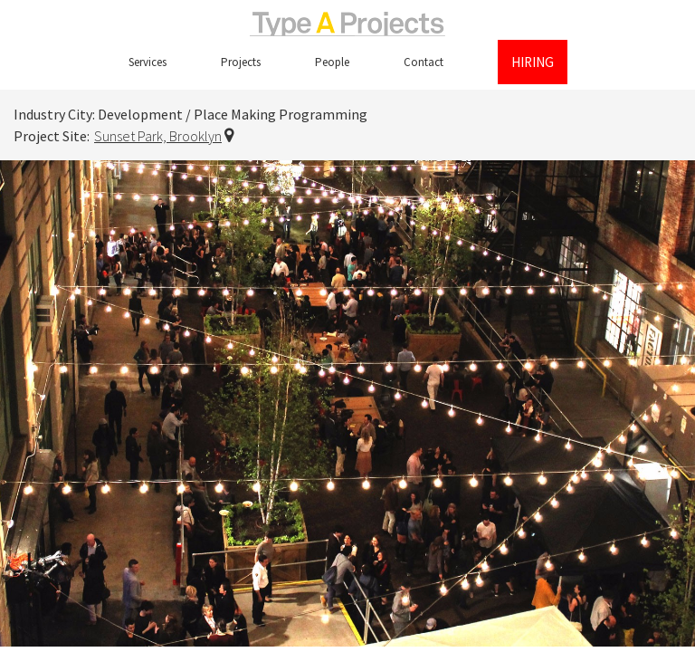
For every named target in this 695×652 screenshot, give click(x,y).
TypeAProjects (347, 24)
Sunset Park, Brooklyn (158, 136)
